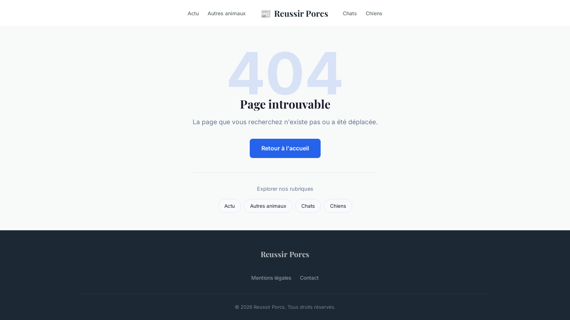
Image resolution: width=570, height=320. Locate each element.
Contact (309, 278)
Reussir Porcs (294, 13)
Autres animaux (227, 13)
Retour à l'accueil (285, 148)
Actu (193, 13)
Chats (350, 13)
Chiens (374, 13)
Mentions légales (271, 278)
